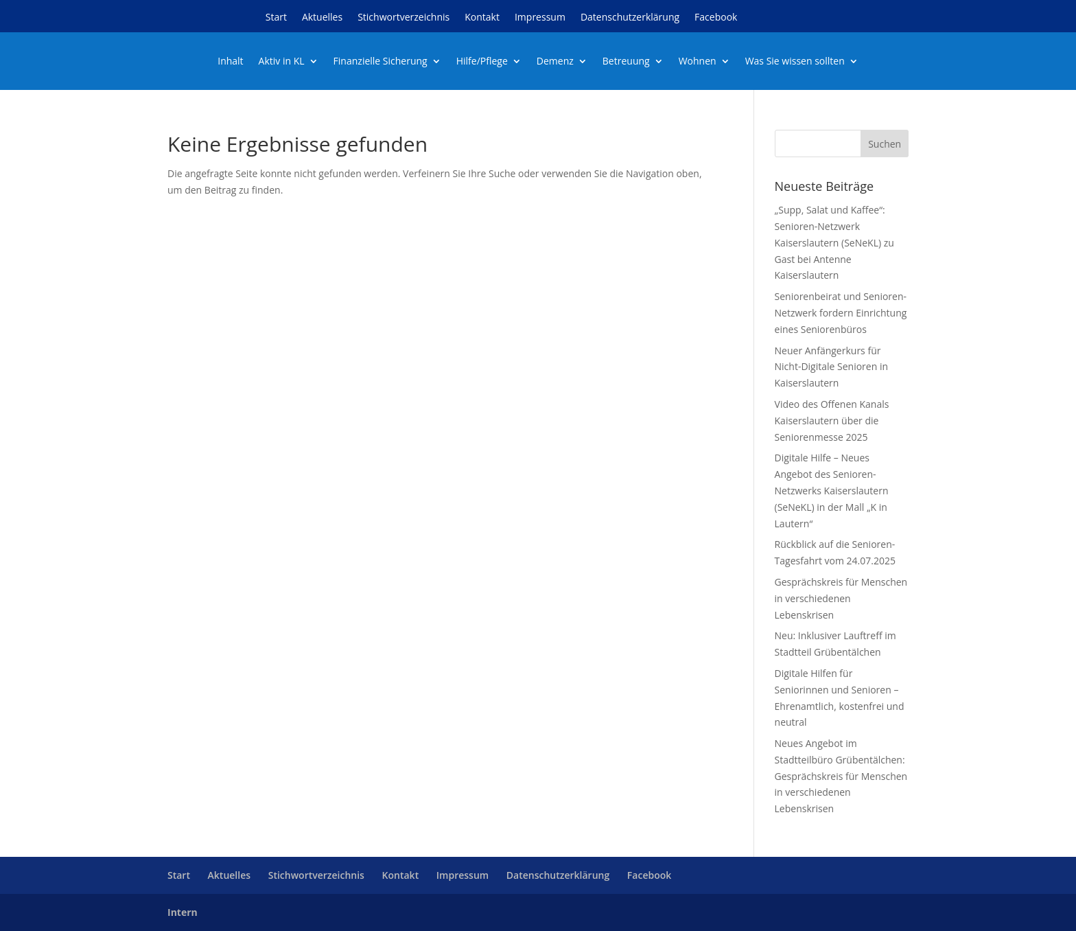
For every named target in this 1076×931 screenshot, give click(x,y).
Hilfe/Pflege (482, 61)
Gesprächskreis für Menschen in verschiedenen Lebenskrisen (841, 598)
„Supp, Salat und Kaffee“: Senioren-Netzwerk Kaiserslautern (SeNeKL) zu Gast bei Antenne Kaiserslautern (834, 242)
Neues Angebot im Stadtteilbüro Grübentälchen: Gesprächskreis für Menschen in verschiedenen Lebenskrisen (841, 776)
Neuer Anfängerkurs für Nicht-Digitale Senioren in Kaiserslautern (832, 367)
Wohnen (697, 61)
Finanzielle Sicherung (381, 61)
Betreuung (626, 61)
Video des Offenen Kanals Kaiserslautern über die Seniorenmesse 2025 (832, 421)
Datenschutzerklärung (630, 17)
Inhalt (230, 61)
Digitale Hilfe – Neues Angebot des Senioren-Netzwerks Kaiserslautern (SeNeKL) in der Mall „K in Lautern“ (832, 490)
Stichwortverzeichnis (403, 17)
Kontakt (482, 17)
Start (276, 17)
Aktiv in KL (282, 61)
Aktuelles (322, 17)
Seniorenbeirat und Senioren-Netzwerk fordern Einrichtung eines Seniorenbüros (841, 313)
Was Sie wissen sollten (795, 61)
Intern (182, 912)
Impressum (540, 17)
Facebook (715, 17)
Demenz (555, 61)
